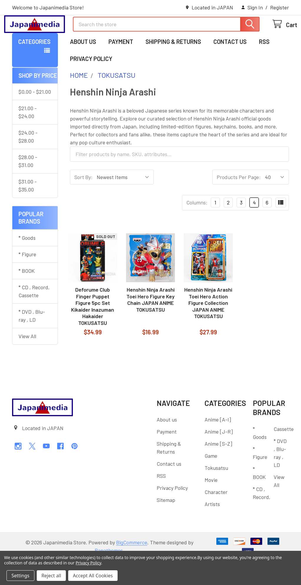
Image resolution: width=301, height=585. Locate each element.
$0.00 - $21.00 (35, 116)
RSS (264, 65)
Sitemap (166, 524)
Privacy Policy (91, 82)
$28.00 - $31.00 (28, 185)
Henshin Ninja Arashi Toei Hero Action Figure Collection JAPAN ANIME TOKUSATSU (208, 326)
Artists (212, 528)
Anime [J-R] (219, 455)
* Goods (27, 262)
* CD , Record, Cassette (34, 315)
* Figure (27, 278)
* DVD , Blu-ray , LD (32, 340)
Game (211, 480)
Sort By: (83, 201)
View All (27, 360)
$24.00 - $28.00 (28, 160)
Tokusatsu (216, 492)
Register (279, 7)
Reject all (51, 575)
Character (216, 516)
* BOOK (27, 295)
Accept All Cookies (93, 575)
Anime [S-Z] (218, 468)
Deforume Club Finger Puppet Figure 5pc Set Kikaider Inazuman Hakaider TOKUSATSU (92, 330)
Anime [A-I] (218, 443)
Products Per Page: (239, 201)
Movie (211, 504)
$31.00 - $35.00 (28, 209)
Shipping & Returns (173, 65)
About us (83, 65)
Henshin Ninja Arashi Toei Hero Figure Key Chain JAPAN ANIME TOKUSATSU (150, 323)
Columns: (197, 226)
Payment (120, 65)
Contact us (230, 65)
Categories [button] (34, 65)
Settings (20, 575)
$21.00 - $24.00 (28, 136)
